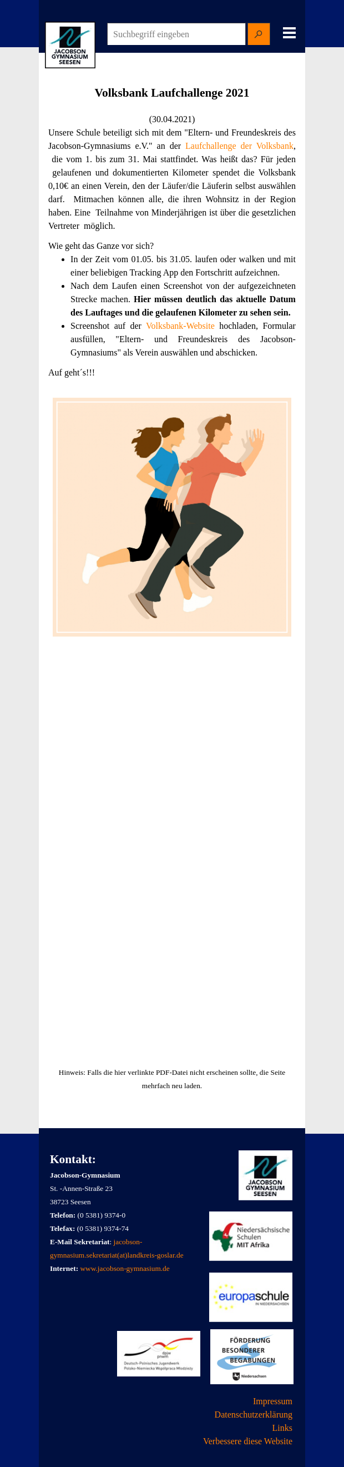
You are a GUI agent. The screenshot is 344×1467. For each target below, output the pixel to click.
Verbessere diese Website (247, 1441)
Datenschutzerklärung (253, 1414)
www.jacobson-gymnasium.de (124, 1268)
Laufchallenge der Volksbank (239, 146)
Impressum (272, 1401)
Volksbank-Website (180, 326)
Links (282, 1428)
